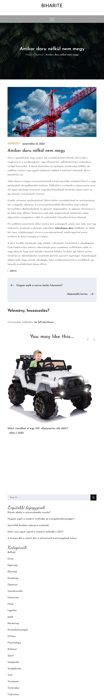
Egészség (12, 565)
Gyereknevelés (15, 591)
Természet (13, 681)
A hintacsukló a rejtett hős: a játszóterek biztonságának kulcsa (42, 538)
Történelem (14, 688)
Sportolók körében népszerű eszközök (28, 525)
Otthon (12, 636)
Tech (10, 675)
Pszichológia (14, 643)
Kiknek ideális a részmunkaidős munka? (29, 512)
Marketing (13, 623)
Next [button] (93, 339)
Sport (11, 656)
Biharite (52, 6)
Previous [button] (87, 339)
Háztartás (13, 597)
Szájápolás (13, 662)
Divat (11, 559)
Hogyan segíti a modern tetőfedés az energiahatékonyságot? (41, 519)
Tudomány (13, 694)
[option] (52, 390)
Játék (10, 617)
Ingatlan (12, 610)
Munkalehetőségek (18, 630)
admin (13, 271)
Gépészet (14, 144)
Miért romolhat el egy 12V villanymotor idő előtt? (38, 428)
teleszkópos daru (64, 228)
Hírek (10, 604)
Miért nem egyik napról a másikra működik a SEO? (35, 532)
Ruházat (12, 649)
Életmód (12, 572)
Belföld (11, 552)
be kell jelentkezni (44, 322)
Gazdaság (13, 578)
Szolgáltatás (14, 668)
